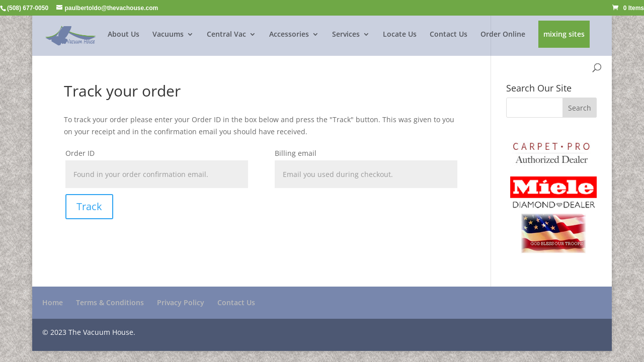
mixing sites (564, 35)
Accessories (289, 35)
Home (52, 302)
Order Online (502, 35)
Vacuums (168, 35)
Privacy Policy (180, 302)
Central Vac (226, 35)
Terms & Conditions (110, 302)
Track (89, 206)
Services (346, 35)
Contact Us (448, 35)
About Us (123, 35)
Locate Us (400, 35)
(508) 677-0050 (27, 8)
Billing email (295, 153)
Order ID (80, 153)
